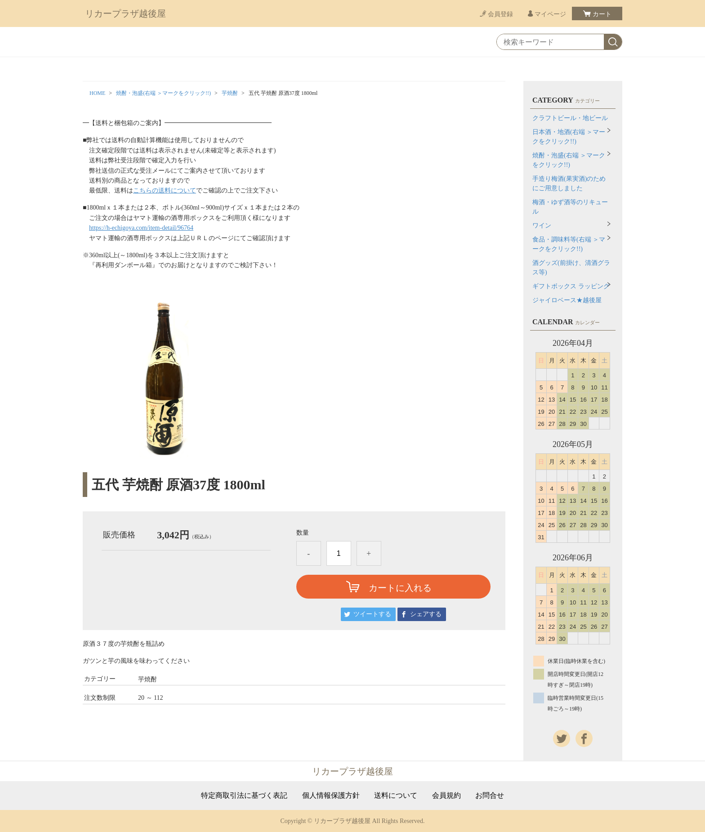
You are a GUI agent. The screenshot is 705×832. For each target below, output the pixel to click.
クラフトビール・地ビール (570, 118)
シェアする (426, 614)
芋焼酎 (230, 93)
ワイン (541, 225)
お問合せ (489, 795)
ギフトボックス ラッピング (571, 286)
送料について (395, 795)
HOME (97, 93)
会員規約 (446, 795)
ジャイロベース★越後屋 (567, 300)
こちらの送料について (164, 190)
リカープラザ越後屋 (125, 13)
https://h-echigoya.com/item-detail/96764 (141, 227)
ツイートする (372, 614)
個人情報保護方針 (331, 795)
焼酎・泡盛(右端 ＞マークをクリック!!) (163, 93)
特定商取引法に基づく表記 (244, 795)
